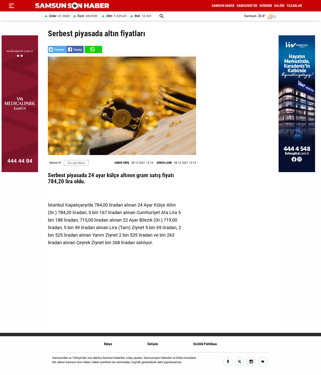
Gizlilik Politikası (205, 344)
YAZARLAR (294, 6)
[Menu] (11, 5)
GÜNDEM (265, 6)
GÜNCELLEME (164, 162)
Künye (108, 344)
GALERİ (279, 6)
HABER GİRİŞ (122, 162)
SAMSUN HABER (223, 6)
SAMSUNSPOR (247, 6)
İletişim (153, 344)
